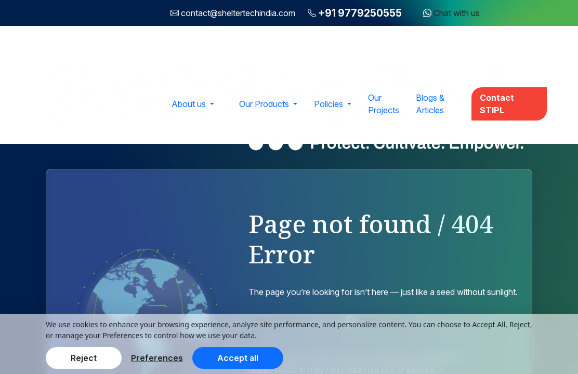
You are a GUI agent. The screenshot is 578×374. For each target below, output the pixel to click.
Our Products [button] (265, 104)
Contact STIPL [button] (497, 103)
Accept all (237, 358)
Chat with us (451, 13)
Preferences (157, 358)
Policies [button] (329, 104)
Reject (84, 358)
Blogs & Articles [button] (430, 103)
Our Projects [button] (383, 103)
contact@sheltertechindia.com (238, 13)
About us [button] (190, 104)
